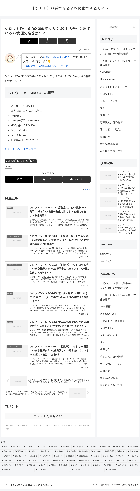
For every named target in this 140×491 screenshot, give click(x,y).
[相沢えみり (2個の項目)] (96, 454)
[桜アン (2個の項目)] (121, 454)
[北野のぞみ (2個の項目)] (6, 468)
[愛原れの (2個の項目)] (97, 468)
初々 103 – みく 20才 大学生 (20, 149)
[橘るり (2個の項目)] (74, 468)
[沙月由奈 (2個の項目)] (87, 472)
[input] (118, 27)
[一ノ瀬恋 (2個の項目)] (122, 463)
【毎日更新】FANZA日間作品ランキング (45, 66)
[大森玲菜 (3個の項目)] (65, 449)
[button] (48, 41)
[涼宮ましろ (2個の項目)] (84, 463)
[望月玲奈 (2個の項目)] (19, 468)
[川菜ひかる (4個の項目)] (29, 449)
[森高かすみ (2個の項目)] (58, 463)
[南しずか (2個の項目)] (18, 458)
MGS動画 (10, 161)
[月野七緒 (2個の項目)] (31, 468)
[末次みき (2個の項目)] (59, 454)
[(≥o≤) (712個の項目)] (4, 449)
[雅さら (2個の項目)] (42, 468)
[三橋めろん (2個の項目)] (107, 458)
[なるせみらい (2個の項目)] (7, 463)
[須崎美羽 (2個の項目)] (6, 458)
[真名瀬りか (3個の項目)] (119, 449)
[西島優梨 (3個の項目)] (53, 449)
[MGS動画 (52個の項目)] (16, 449)
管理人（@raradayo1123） (58, 57)
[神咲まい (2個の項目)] (108, 468)
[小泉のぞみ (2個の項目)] (133, 454)
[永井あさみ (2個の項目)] (46, 454)
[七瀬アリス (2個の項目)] (45, 458)
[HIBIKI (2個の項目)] (47, 463)
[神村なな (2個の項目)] (97, 463)
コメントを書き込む (48, 418)
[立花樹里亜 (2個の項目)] (82, 458)
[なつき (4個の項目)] (42, 449)
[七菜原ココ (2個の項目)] (34, 463)
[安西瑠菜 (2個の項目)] (72, 454)
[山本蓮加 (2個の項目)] (134, 468)
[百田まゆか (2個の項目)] (20, 454)
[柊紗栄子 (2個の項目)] (120, 458)
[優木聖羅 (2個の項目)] (110, 454)
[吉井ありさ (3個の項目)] (78, 449)
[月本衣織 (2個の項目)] (84, 454)
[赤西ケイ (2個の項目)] (33, 454)
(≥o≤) (8, 167)
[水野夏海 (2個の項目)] (70, 458)
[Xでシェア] (33, 41)
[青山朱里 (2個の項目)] (63, 468)
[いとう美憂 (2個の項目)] (52, 472)
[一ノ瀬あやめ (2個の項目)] (31, 458)
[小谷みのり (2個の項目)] (133, 458)
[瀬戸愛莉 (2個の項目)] (71, 463)
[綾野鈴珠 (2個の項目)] (95, 458)
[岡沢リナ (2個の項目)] (21, 463)
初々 (33, 161)
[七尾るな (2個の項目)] (109, 463)
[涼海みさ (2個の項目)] (17, 472)
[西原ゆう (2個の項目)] (58, 458)
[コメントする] (62, 41)
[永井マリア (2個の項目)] (121, 468)
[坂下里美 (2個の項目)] (134, 463)
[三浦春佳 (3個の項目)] (92, 449)
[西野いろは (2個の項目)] (122, 472)
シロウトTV (22, 161)
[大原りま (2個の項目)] (85, 468)
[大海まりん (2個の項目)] (7, 454)
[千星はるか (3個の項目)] (105, 449)
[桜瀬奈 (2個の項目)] (52, 468)
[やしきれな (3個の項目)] (133, 449)
